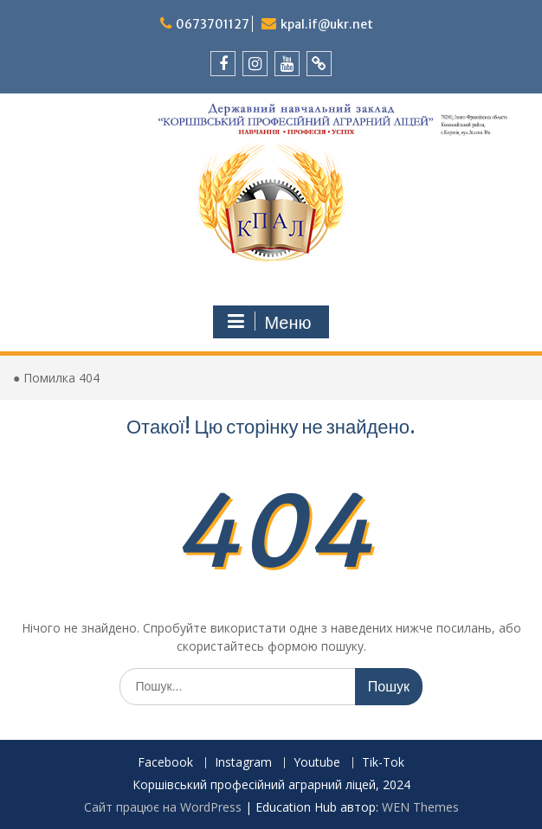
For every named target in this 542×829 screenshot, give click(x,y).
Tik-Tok (383, 762)
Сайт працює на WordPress (163, 807)
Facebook (165, 762)
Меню (268, 322)
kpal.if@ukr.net (327, 24)
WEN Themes (420, 807)
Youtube (317, 762)
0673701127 (212, 24)
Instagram (243, 762)
